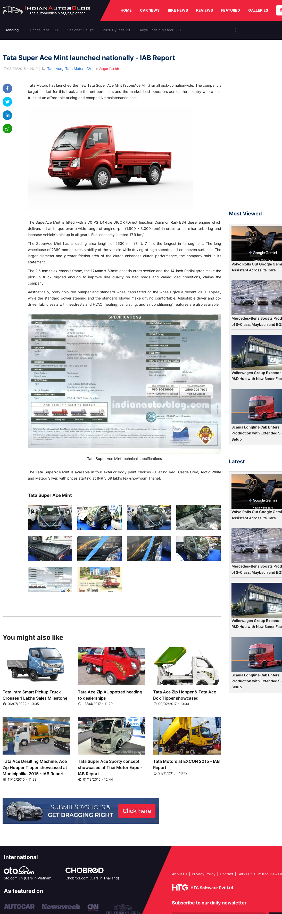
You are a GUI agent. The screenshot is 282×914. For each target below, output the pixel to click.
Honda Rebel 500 (44, 30)
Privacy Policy (203, 874)
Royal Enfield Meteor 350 (160, 30)
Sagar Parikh (107, 69)
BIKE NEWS (178, 10)
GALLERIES (258, 10)
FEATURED (230, 10)
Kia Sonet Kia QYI (80, 30)
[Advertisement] (255, 127)
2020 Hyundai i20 (117, 30)
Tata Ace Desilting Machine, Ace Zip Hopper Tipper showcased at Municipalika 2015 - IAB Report (35, 767)
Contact (226, 874)
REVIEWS (204, 10)
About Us (179, 874)
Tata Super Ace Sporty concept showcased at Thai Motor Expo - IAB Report (110, 767)
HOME (126, 10)
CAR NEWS (150, 10)
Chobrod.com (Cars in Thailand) (92, 878)
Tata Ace (54, 68)
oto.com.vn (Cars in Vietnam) (28, 878)
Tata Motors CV (78, 68)
